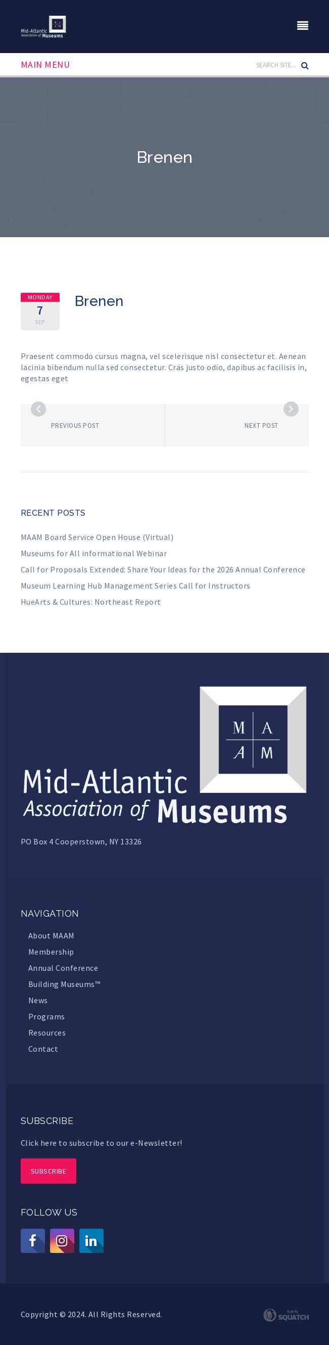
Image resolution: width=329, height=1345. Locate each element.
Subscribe (49, 1171)
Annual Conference (63, 968)
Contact (43, 1049)
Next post (261, 425)
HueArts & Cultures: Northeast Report (91, 602)
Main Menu (45, 64)
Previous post (75, 425)
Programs (46, 1016)
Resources (47, 1032)
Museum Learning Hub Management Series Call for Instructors (136, 585)
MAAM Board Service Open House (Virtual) (97, 537)
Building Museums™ (64, 984)
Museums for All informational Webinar (94, 553)
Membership (51, 952)
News (38, 1000)
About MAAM (51, 935)
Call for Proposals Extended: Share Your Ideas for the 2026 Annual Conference (163, 569)
